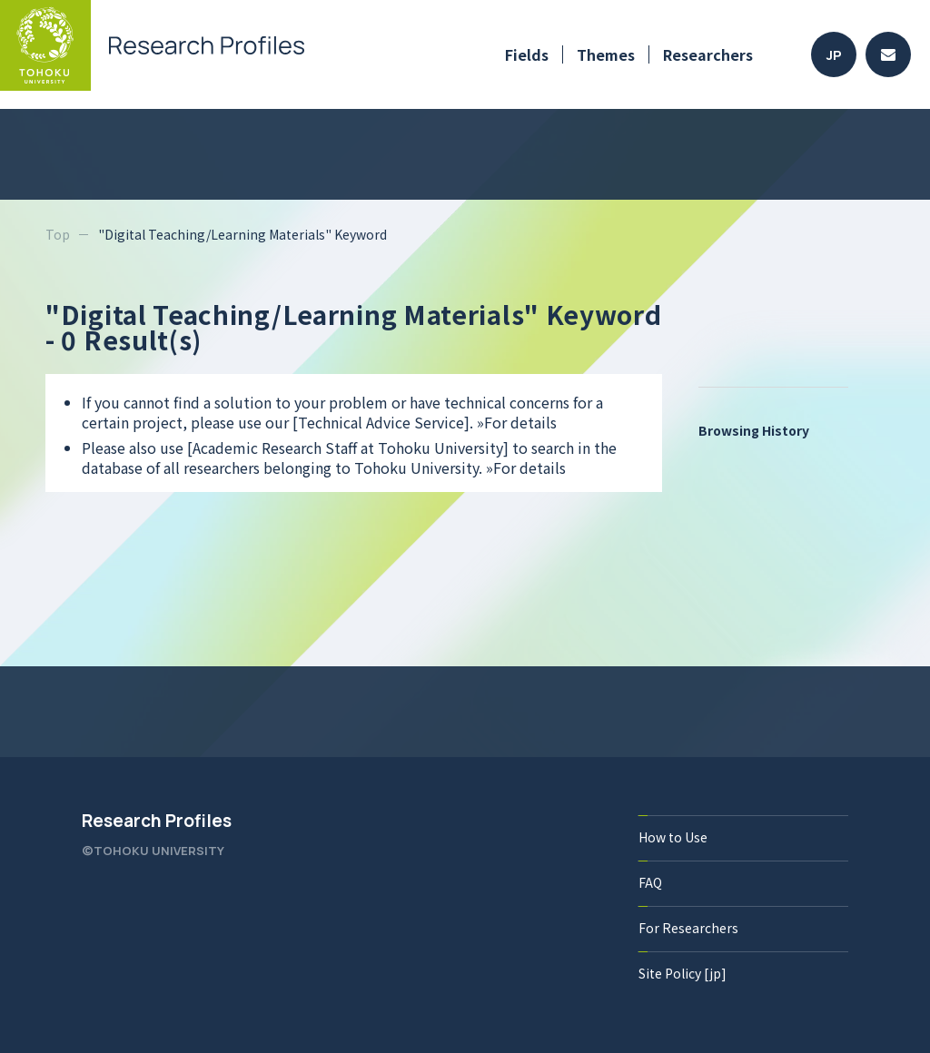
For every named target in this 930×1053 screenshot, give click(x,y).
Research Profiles (157, 820)
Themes (606, 54)
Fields (527, 54)
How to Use (672, 837)
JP (834, 54)
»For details (517, 422)
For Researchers (688, 928)
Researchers (708, 54)
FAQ (650, 882)
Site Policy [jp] (682, 973)
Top (57, 234)
